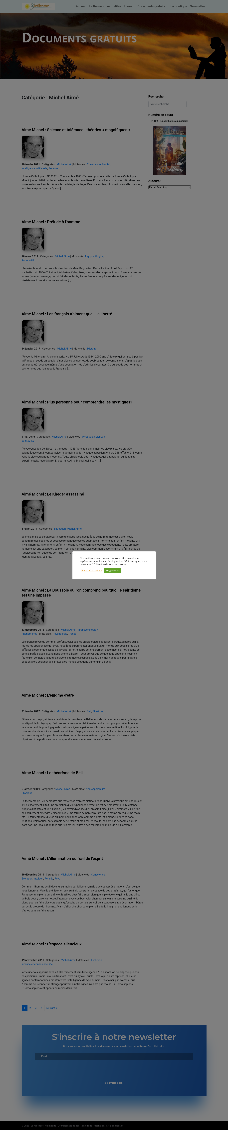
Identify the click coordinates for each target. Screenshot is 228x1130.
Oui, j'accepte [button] (112, 570)
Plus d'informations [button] (91, 570)
